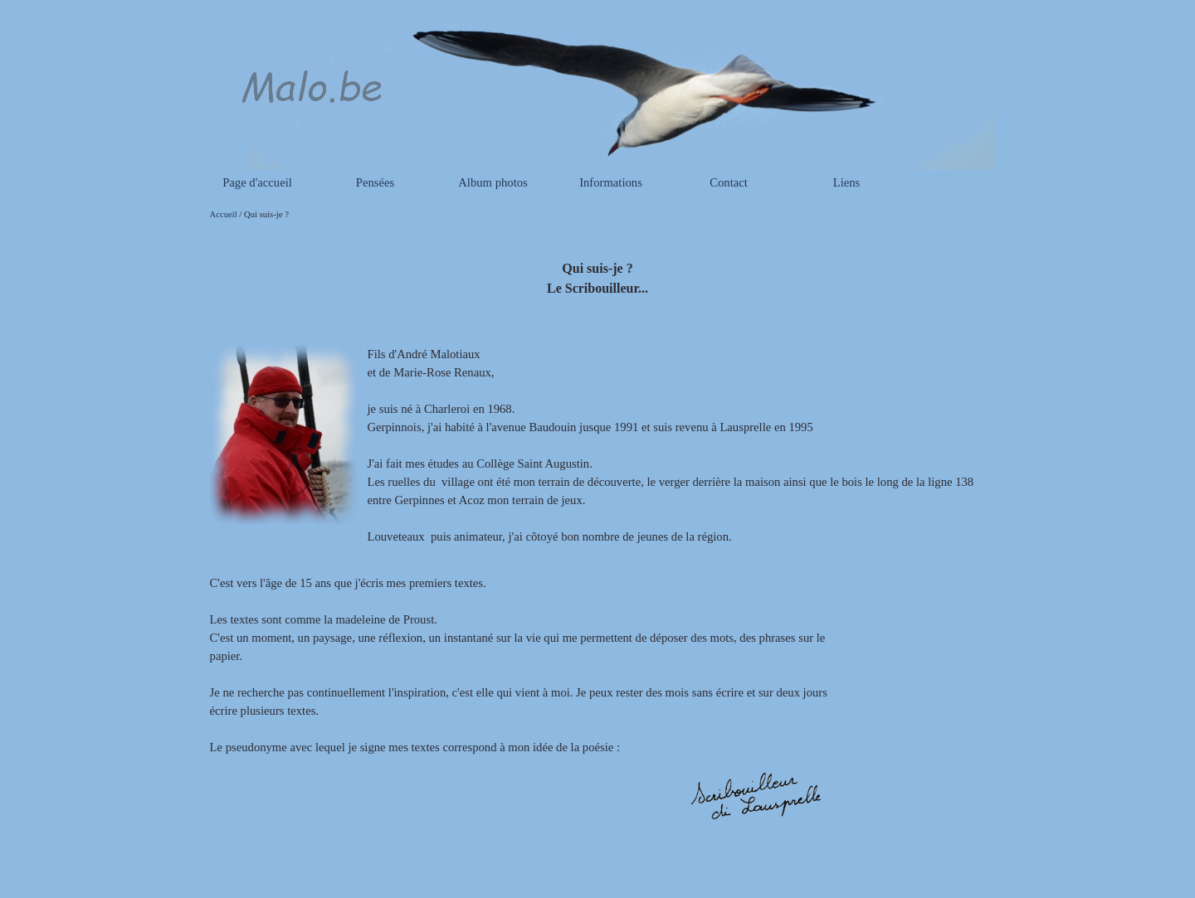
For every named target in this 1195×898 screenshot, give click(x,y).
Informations (610, 182)
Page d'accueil (257, 182)
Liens (847, 182)
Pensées (375, 182)
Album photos (492, 182)
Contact (729, 182)
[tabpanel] (598, 269)
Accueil (223, 214)
